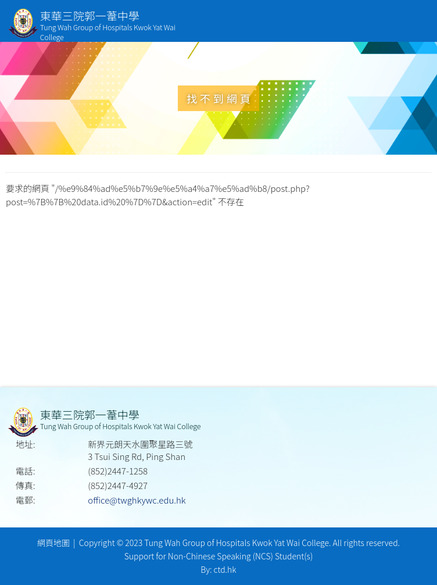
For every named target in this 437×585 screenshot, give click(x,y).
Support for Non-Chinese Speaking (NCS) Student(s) (218, 556)
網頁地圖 (53, 542)
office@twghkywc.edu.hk (136, 500)
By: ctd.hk (218, 569)
